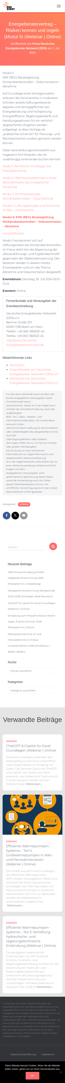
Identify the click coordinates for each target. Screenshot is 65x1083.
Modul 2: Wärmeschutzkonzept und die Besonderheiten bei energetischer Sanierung (30, 182)
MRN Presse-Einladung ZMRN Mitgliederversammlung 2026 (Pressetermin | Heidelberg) (26, 578)
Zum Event (17, 365)
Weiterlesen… (34, 784)
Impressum (48, 1054)
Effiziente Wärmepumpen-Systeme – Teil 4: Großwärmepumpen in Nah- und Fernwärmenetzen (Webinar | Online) (29, 855)
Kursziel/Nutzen (13, 233)
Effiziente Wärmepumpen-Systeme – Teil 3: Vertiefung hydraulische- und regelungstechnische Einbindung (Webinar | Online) (31, 937)
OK (32, 1075)
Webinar (24, 504)
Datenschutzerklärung (23, 1054)
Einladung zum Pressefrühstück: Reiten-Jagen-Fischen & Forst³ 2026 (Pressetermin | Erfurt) (32, 621)
